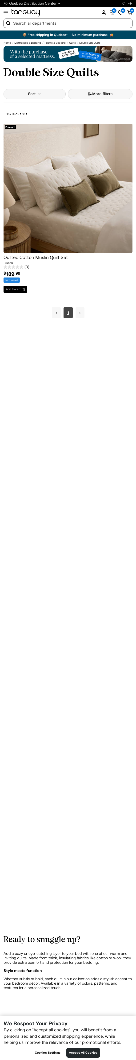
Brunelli (8, 263)
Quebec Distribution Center (33, 3)
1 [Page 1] (68, 312)
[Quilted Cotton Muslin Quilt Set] (68, 188)
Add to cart (13, 289)
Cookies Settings (47, 1053)
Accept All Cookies (83, 1053)
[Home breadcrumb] (7, 42)
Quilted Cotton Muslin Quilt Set (36, 257)
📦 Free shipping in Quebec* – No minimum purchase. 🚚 (68, 35)
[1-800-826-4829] (123, 3)
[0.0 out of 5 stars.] (68, 267)
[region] (68, 1038)
